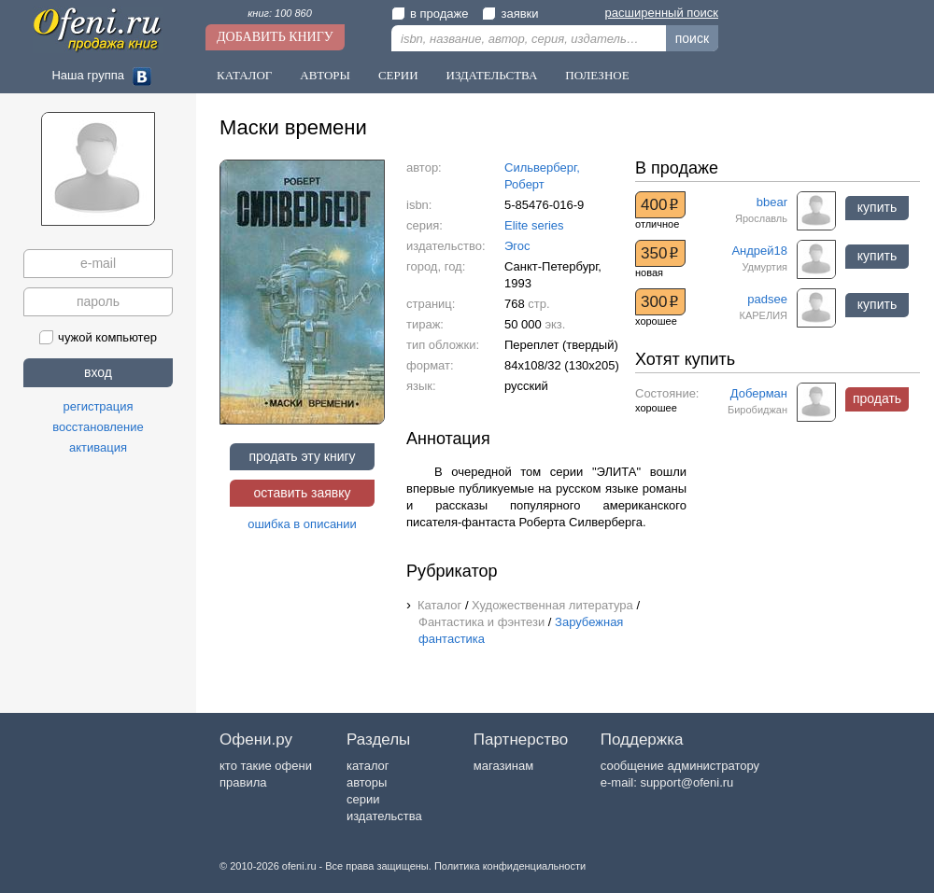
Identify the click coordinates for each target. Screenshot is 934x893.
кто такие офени (265, 766)
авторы (367, 782)
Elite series (534, 225)
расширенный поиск (661, 13)
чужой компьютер (98, 337)
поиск (692, 38)
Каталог (244, 75)
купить (877, 207)
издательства (384, 816)
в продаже (429, 14)
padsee (767, 299)
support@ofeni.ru (686, 782)
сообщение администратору (680, 766)
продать (877, 398)
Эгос (517, 246)
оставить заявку (301, 492)
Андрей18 (759, 251)
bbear (772, 202)
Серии (398, 75)
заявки (510, 14)
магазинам (503, 766)
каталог (368, 766)
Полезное (597, 75)
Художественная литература (552, 605)
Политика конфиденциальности (510, 866)
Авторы (325, 75)
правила (242, 782)
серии (363, 799)
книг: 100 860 (280, 13)
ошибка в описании (302, 524)
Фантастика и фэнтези (481, 622)
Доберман (758, 393)
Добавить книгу (275, 37)
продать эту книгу (301, 456)
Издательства (492, 75)
